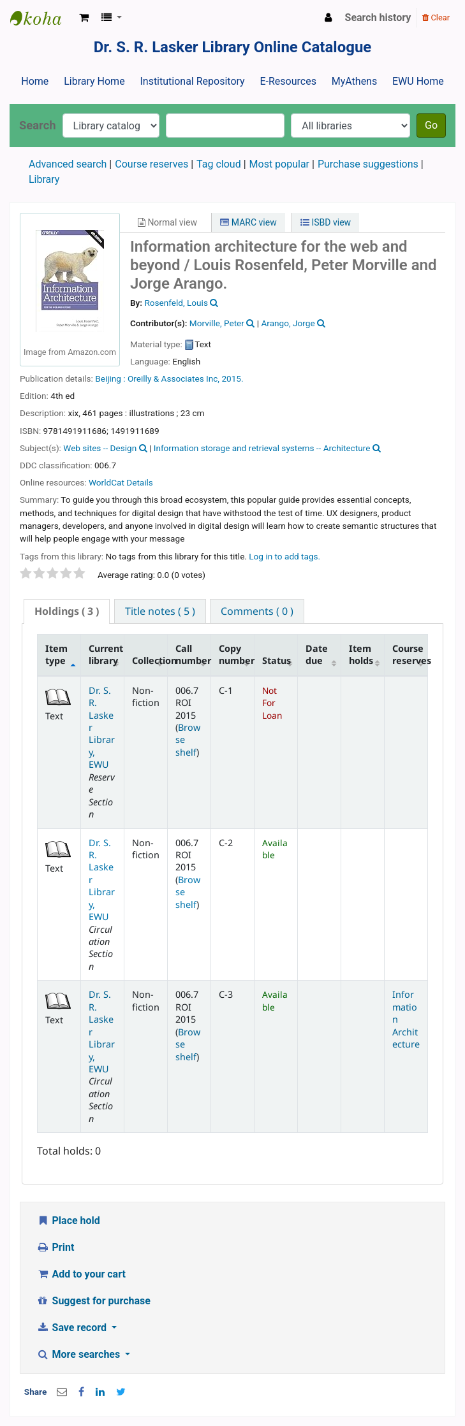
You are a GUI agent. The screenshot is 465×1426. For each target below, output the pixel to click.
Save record (72, 1328)
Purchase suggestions (368, 164)
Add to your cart (81, 1274)
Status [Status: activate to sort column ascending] (276, 660)
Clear (436, 17)
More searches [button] (79, 1354)
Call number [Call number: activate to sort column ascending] (193, 654)
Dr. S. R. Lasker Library (42, 18)
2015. (232, 378)
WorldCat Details (121, 482)
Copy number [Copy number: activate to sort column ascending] (237, 654)
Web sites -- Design (100, 448)
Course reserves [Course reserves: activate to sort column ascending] (410, 654)
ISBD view (325, 222)
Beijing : (110, 378)
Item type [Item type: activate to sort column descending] (56, 654)
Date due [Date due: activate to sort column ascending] (317, 654)
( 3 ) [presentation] (66, 611)
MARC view (248, 222)
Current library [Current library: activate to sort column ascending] (106, 654)
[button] (84, 18)
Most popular (279, 164)
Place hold (68, 1220)
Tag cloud (218, 164)
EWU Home (418, 81)
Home (34, 81)
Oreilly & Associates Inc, (174, 378)
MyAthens (354, 81)
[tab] (67, 611)
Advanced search (68, 164)
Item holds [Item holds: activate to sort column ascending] (361, 654)
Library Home (94, 81)
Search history (378, 17)
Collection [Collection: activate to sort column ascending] (150, 660)
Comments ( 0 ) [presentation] (257, 611)
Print (55, 1247)
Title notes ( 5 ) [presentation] (160, 611)
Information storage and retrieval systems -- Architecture (262, 448)
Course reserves (151, 164)
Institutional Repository (192, 81)
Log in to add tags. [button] (284, 556)
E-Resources (288, 81)
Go (431, 125)
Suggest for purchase (93, 1301)
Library (44, 179)
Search (37, 125)
